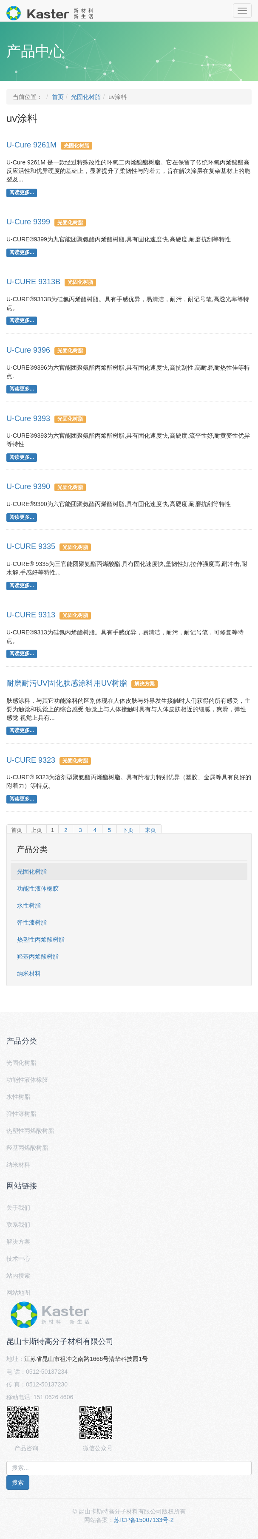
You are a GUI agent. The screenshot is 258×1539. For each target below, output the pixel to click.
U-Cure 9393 (28, 418)
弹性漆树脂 (32, 922)
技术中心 (18, 1258)
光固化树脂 (86, 96)
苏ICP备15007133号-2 (143, 1519)
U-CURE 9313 (30, 615)
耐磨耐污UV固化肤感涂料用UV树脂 (66, 683)
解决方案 (144, 684)
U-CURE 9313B (33, 281)
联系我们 (18, 1224)
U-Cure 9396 (28, 350)
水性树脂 (29, 905)
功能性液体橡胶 (38, 888)
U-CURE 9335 (30, 546)
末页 (150, 830)
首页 (58, 96)
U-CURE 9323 (30, 760)
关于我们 (18, 1207)
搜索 (18, 1482)
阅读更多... (21, 192)
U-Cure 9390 (28, 486)
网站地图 (18, 1292)
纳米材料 (29, 973)
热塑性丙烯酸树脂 (41, 939)
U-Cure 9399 (28, 222)
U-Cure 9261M (31, 145)
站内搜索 (18, 1275)
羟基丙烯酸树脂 (38, 956)
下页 (127, 830)
